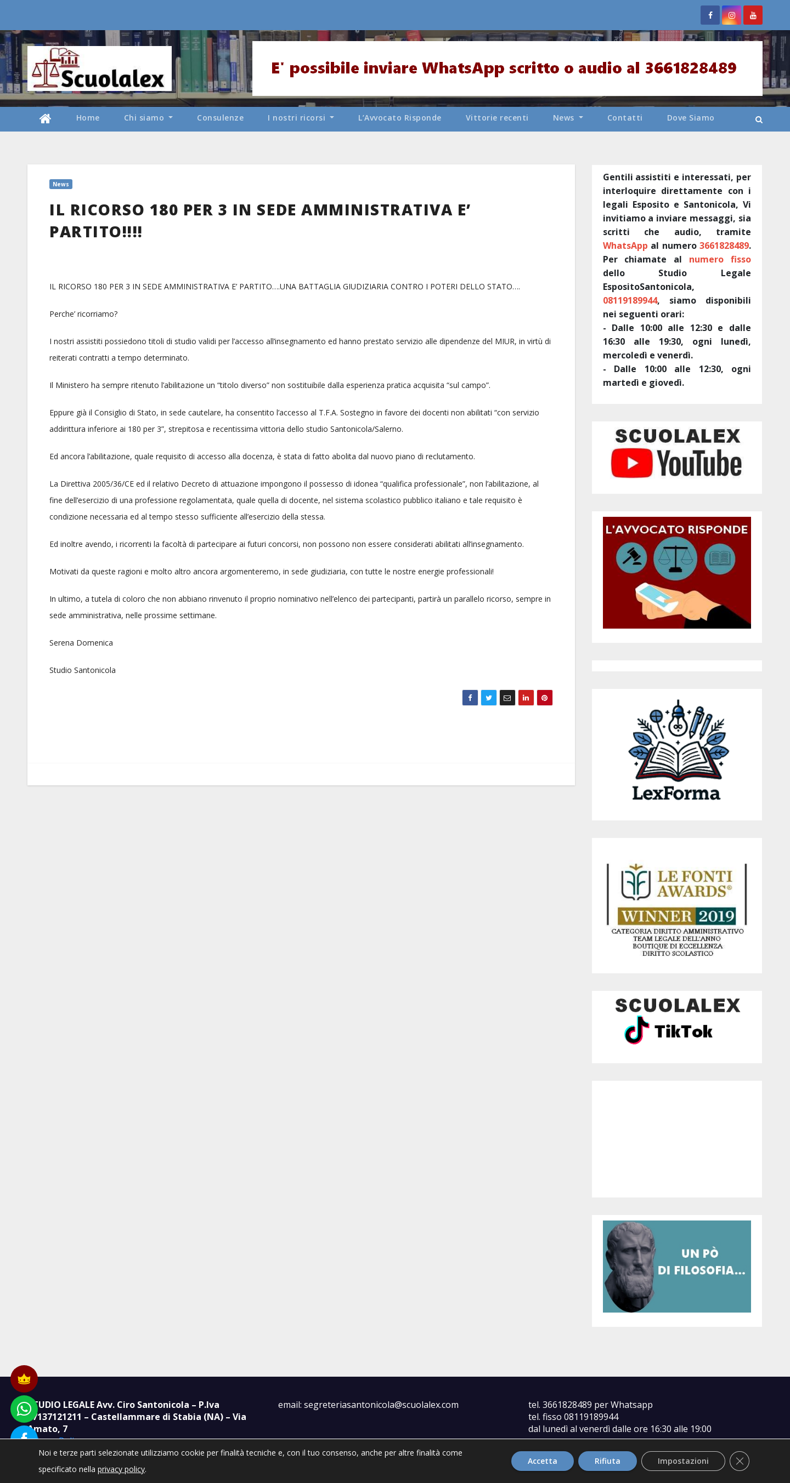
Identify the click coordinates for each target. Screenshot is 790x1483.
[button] (759, 119)
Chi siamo (148, 117)
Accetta (542, 1461)
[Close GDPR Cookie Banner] (739, 1461)
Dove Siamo (691, 117)
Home (88, 117)
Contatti (625, 117)
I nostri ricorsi (301, 117)
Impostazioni (683, 1461)
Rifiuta (607, 1461)
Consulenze (220, 117)
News (568, 117)
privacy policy (121, 1469)
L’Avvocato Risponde (400, 117)
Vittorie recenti (497, 117)
